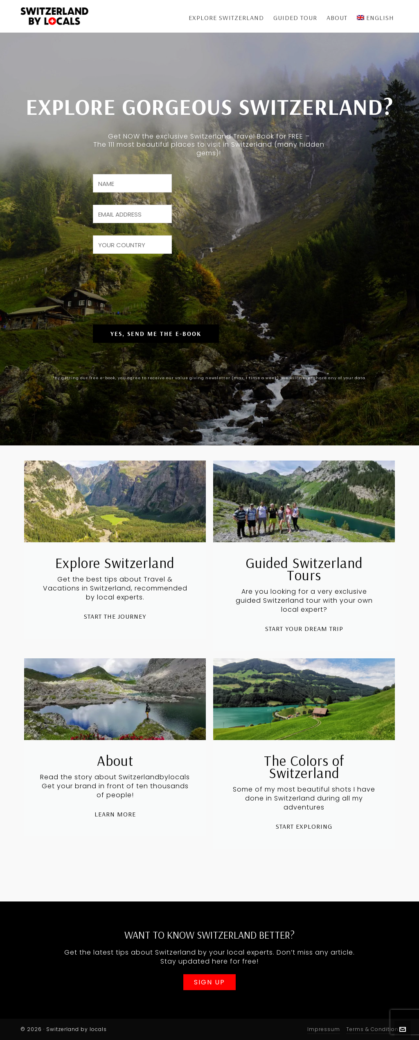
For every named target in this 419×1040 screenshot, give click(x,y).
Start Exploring (304, 853)
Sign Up (209, 983)
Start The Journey (115, 643)
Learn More (115, 841)
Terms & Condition (372, 1029)
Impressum (323, 1029)
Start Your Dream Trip (304, 655)
